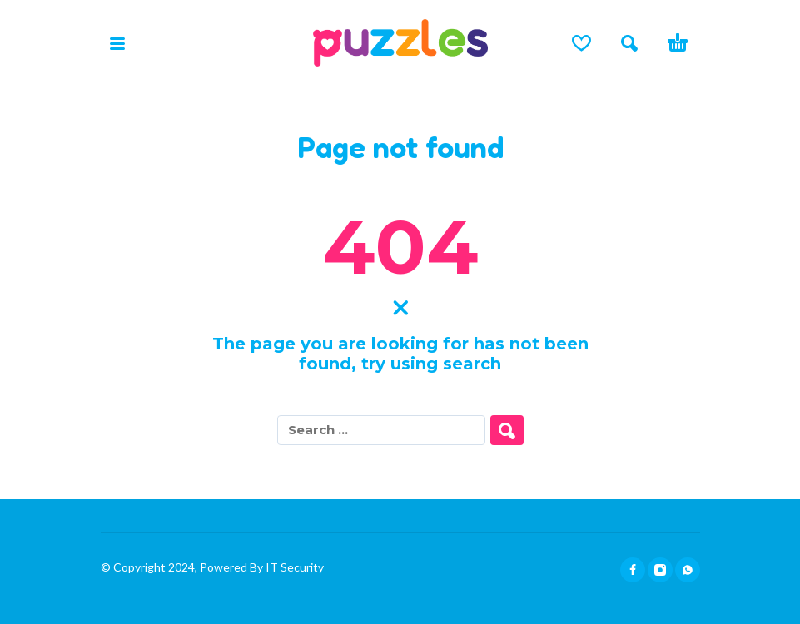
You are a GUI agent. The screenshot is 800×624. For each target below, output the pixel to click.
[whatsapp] (687, 569)
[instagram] (660, 569)
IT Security (293, 567)
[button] (117, 43)
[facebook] (632, 569)
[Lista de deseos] (581, 43)
